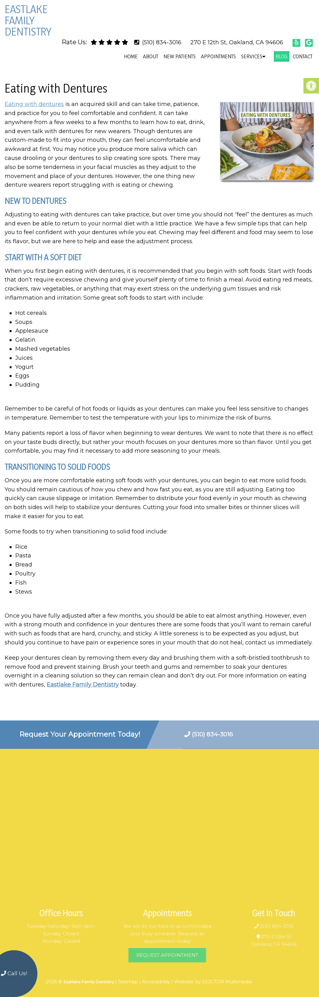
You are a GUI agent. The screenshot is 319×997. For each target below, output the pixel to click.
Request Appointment (177, 955)
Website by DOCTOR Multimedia (213, 982)
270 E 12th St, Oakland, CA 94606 (236, 42)
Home (131, 56)
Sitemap (128, 982)
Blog (282, 56)
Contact (302, 56)
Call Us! (14, 973)
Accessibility (156, 982)
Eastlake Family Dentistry (28, 20)
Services (251, 56)
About (150, 56)
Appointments (218, 56)
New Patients (180, 56)
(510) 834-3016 (161, 42)
